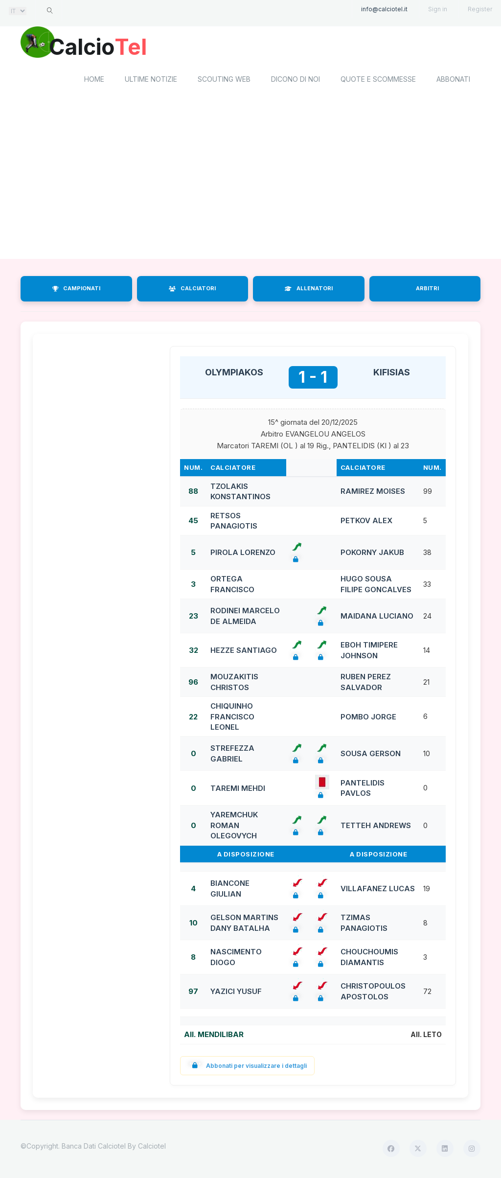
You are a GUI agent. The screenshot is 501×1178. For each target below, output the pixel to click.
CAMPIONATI (76, 290)
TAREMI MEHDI (237, 789)
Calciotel (152, 1147)
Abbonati (453, 81)
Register (480, 9)
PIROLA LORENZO (242, 554)
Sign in (437, 9)
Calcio (103, 46)
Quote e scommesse (378, 81)
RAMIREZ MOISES (373, 493)
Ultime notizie (151, 81)
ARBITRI (427, 290)
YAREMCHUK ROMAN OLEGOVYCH (234, 827)
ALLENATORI (309, 290)
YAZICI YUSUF (236, 992)
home (94, 81)
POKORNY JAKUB (372, 554)
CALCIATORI (192, 290)
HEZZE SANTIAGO (243, 651)
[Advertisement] (250, 182)
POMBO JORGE (368, 718)
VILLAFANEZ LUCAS (378, 890)
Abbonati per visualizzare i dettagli (247, 1067)
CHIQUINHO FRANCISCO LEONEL (232, 718)
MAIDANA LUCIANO (377, 617)
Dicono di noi (295, 81)
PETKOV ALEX (366, 522)
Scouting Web (224, 81)
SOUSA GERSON (371, 755)
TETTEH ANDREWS (376, 827)
